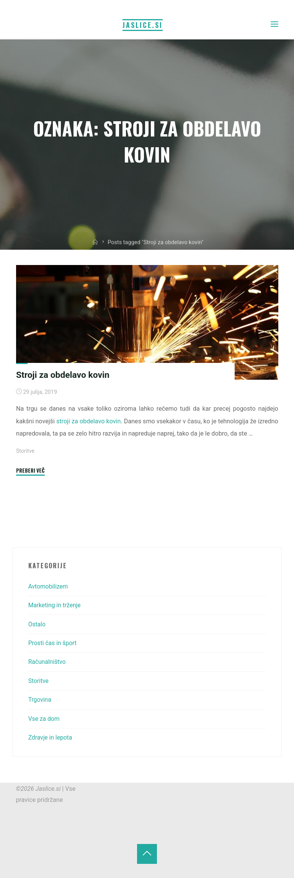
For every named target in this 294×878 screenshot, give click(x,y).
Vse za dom (44, 718)
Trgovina (40, 699)
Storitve (25, 451)
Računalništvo (47, 661)
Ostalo (37, 624)
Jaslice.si (142, 24)
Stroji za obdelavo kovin (64, 374)
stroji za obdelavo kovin (88, 421)
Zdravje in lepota (51, 737)
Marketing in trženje (55, 605)
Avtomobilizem (48, 586)
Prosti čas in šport (53, 643)
